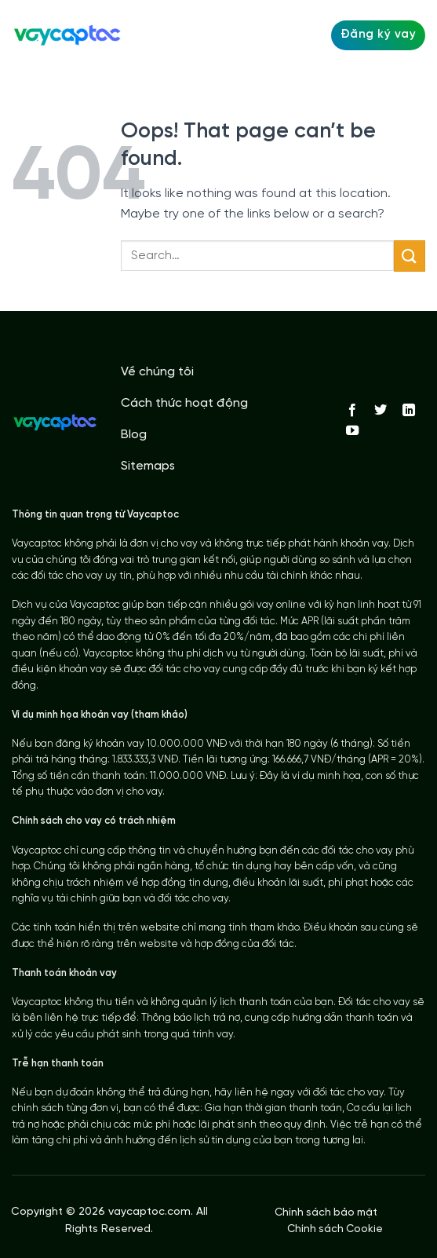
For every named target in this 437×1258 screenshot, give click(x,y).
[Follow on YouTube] (352, 431)
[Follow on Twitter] (380, 411)
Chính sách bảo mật (326, 1212)
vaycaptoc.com (149, 1212)
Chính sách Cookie (335, 1228)
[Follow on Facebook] (352, 411)
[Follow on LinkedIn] (408, 411)
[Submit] (409, 255)
